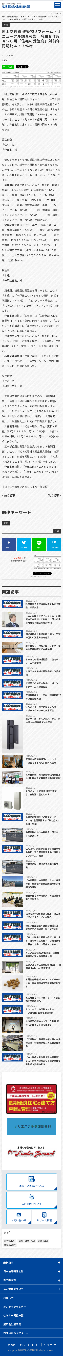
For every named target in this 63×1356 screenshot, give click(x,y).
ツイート (24, 545)
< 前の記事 (8, 495)
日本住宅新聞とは (13, 1271)
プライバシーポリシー (29, 1344)
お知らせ (8, 1297)
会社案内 (11, 1344)
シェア (9, 545)
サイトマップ (50, 1344)
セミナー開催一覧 (13, 1315)
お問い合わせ (18, 1220)
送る (39, 545)
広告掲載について (32, 1204)
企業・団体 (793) (26, 1240)
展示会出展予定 (12, 1324)
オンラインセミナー (14, 1306)
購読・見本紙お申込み (31, 1185)
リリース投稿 (44, 1220)
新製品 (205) (10, 1245)
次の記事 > (54, 495)
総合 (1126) (9, 1240)
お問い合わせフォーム (16, 1333)
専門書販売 (9, 1280)
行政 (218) (43, 1240)
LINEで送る (8, 66)
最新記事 (8, 1262)
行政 (6, 24)
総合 (6, 60)
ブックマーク (54, 545)
